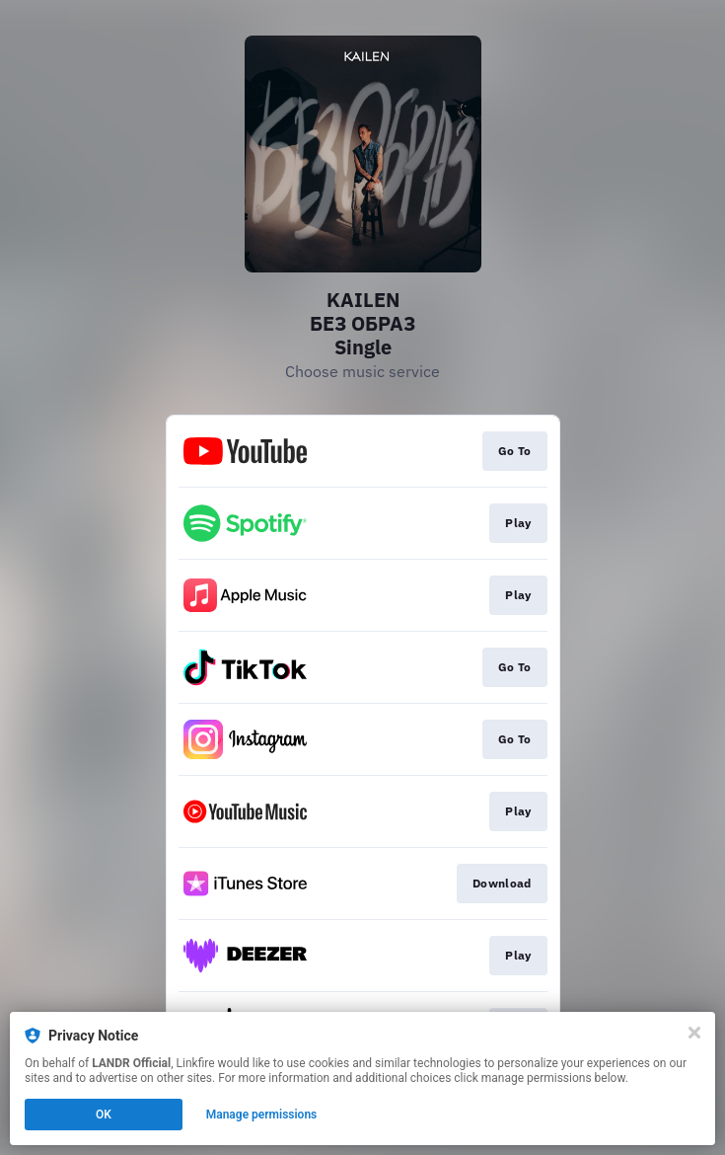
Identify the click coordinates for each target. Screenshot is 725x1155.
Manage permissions (262, 1114)
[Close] (694, 1032)
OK (103, 1114)
